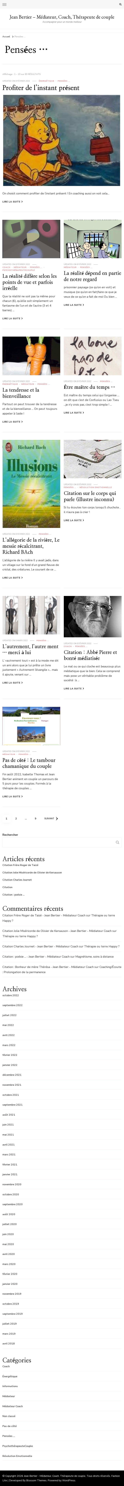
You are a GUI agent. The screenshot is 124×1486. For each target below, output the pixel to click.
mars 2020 (9, 1264)
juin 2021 (8, 1124)
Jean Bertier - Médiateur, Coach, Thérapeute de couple (54, 1476)
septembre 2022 (12, 1005)
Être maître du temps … (89, 387)
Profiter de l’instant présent (40, 88)
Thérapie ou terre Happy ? (20, 936)
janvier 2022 (9, 1065)
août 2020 (8, 1214)
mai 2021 (8, 1134)
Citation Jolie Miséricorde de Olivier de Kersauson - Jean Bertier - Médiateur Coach (57, 931)
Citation (7, 887)
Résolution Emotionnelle (96, 487)
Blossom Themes (36, 1480)
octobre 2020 (10, 1194)
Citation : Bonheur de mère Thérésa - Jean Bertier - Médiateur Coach (48, 967)
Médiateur (20, 267)
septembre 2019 (12, 1314)
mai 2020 (8, 1244)
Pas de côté (9, 1426)
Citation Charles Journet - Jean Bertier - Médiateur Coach (40, 946)
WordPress (68, 1480)
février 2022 (9, 1055)
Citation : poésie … (13, 895)
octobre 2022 (10, 995)
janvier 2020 (9, 1284)
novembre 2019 (11, 1294)
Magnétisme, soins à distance (94, 957)
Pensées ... (64, 81)
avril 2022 (8, 1035)
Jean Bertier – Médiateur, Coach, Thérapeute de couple (62, 17)
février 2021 (9, 1164)
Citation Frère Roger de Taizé (20, 865)
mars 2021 (9, 1154)
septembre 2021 (12, 1105)
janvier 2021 (9, 1174)
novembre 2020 (11, 1184)
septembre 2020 (12, 1204)
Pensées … (8, 1436)
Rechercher (10, 835)
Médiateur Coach (12, 1406)
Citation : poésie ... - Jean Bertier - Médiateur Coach (36, 957)
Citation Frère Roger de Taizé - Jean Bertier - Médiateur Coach (43, 915)
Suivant (51, 819)
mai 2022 (8, 1025)
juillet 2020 (9, 1224)
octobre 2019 (10, 1304)
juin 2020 (8, 1234)
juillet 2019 (9, 1324)
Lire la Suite (12, 201)
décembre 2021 (11, 1075)
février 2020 (9, 1274)
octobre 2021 (10, 1095)
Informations (10, 1386)
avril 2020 (8, 1254)
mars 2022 (9, 1045)
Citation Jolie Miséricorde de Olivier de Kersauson (32, 872)
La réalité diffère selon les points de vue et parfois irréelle (29, 282)
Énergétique (46, 81)
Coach (6, 267)
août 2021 (8, 1115)
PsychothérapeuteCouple (18, 270)
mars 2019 (9, 1334)
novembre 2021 (11, 1085)
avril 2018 (8, 1343)
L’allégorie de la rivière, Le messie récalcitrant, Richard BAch (31, 546)
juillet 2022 (9, 1015)
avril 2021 (8, 1144)
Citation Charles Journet (17, 880)
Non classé (8, 1416)
